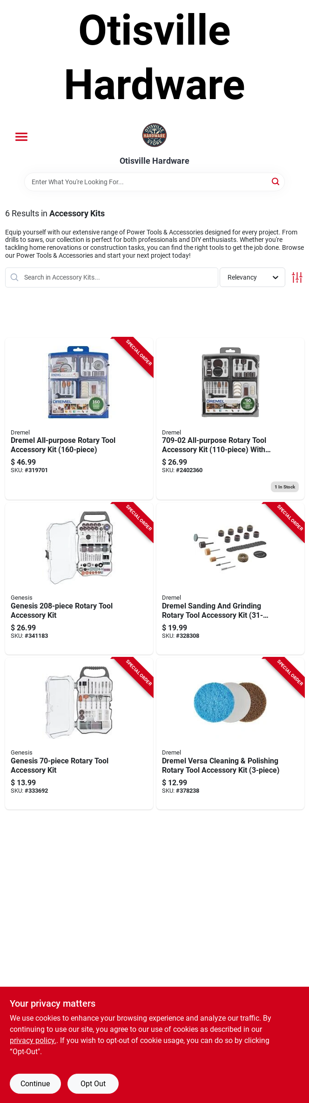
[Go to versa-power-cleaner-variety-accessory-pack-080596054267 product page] (230, 733)
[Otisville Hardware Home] (154, 136)
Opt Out (93, 1083)
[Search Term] (154, 182)
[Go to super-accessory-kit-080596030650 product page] (230, 419)
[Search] (276, 181)
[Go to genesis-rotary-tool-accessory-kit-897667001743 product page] (79, 733)
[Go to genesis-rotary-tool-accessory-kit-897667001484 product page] (79, 579)
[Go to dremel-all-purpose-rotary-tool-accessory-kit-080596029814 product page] (79, 419)
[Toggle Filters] (297, 277)
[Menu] (21, 137)
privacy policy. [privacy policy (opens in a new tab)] (33, 1040)
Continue (35, 1083)
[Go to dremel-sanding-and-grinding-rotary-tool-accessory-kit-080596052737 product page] (230, 579)
